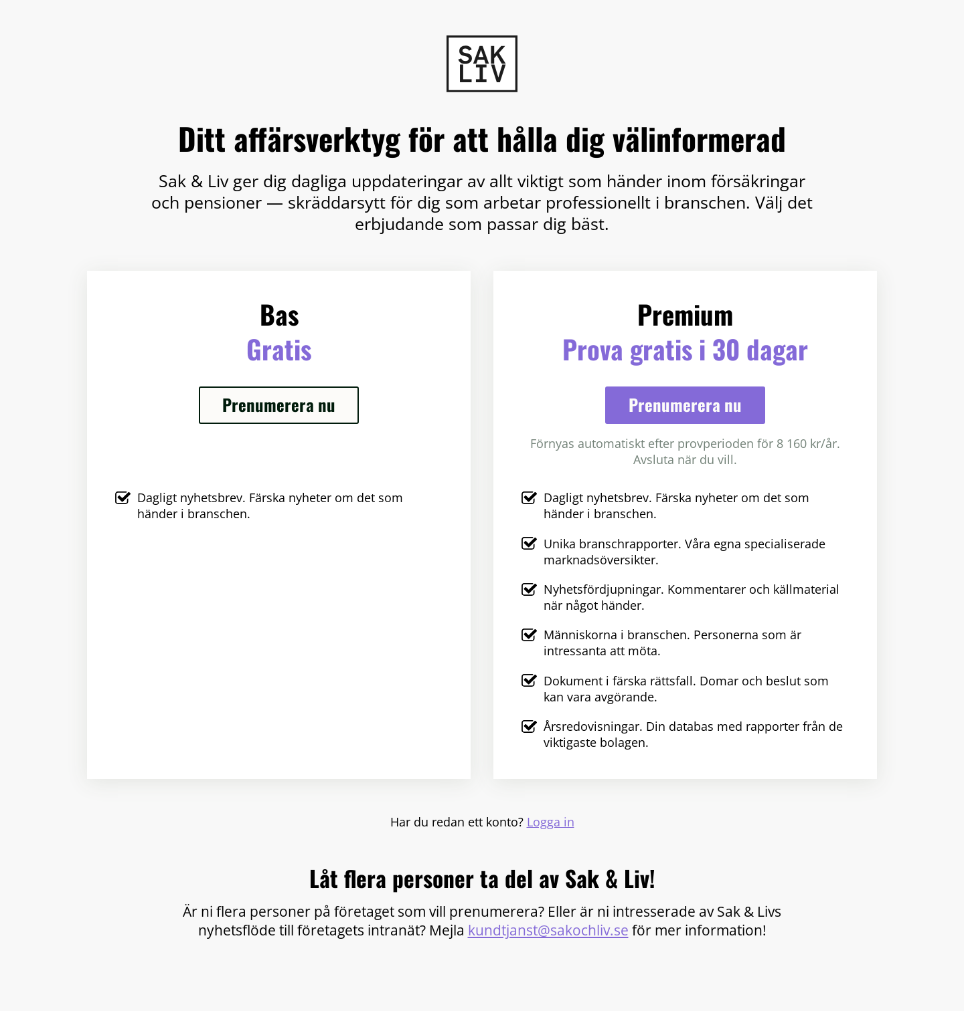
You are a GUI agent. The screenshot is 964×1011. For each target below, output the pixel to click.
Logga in (550, 822)
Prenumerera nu (278, 404)
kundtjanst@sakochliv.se (548, 929)
